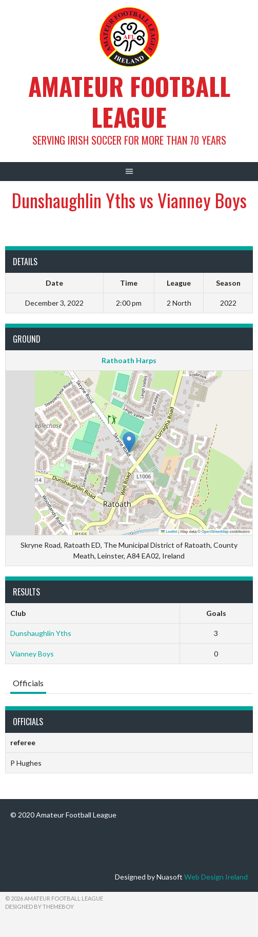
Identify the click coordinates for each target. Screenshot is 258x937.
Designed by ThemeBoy (39, 906)
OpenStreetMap (215, 531)
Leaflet (169, 531)
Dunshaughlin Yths (40, 633)
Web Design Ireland (216, 876)
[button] (129, 442)
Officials (28, 683)
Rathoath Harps (129, 360)
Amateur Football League (129, 101)
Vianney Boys (32, 653)
